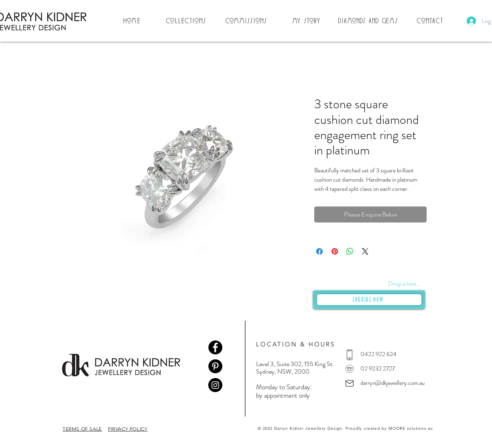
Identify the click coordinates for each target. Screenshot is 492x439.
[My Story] (307, 21)
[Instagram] (215, 385)
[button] (187, 21)
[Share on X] (365, 251)
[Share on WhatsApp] (350, 251)
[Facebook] (215, 347)
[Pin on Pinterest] (335, 251)
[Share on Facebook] (319, 251)
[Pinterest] (215, 366)
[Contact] (431, 21)
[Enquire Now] (369, 299)
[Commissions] (247, 21)
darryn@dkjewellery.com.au (392, 382)
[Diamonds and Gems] (369, 21)
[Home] (133, 21)
